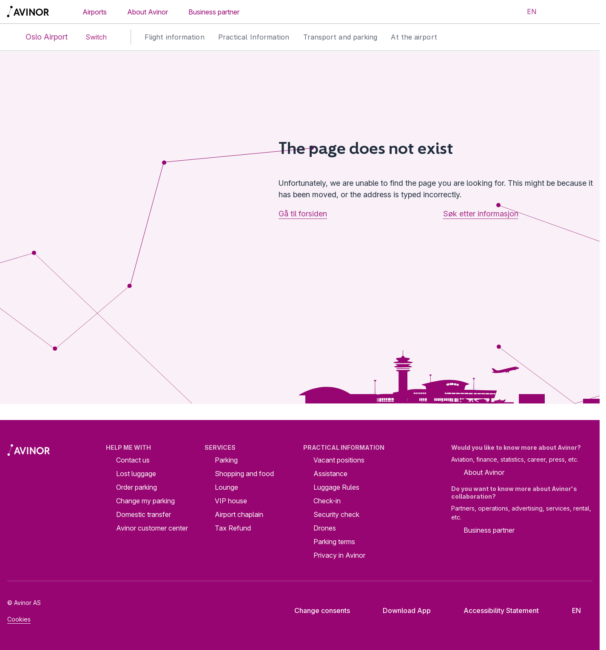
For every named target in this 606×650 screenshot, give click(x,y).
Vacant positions (338, 460)
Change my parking (145, 501)
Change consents (316, 610)
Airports (95, 12)
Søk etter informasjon (480, 213)
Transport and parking (340, 37)
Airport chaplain (239, 514)
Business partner (213, 12)
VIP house (231, 501)
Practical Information (254, 37)
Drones (324, 528)
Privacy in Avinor (339, 555)
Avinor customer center (152, 528)
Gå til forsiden (303, 213)
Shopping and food (244, 473)
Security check (336, 514)
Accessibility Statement (494, 610)
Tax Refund (233, 528)
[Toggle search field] (557, 12)
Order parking (136, 487)
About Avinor (147, 12)
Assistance (330, 473)
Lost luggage (136, 473)
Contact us (133, 460)
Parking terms (334, 541)
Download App (400, 610)
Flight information (175, 37)
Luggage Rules (336, 487)
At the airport (414, 37)
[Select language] (526, 12)
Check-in (327, 501)
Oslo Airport (39, 37)
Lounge (226, 487)
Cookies (19, 619)
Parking (226, 460)
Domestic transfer (143, 514)
